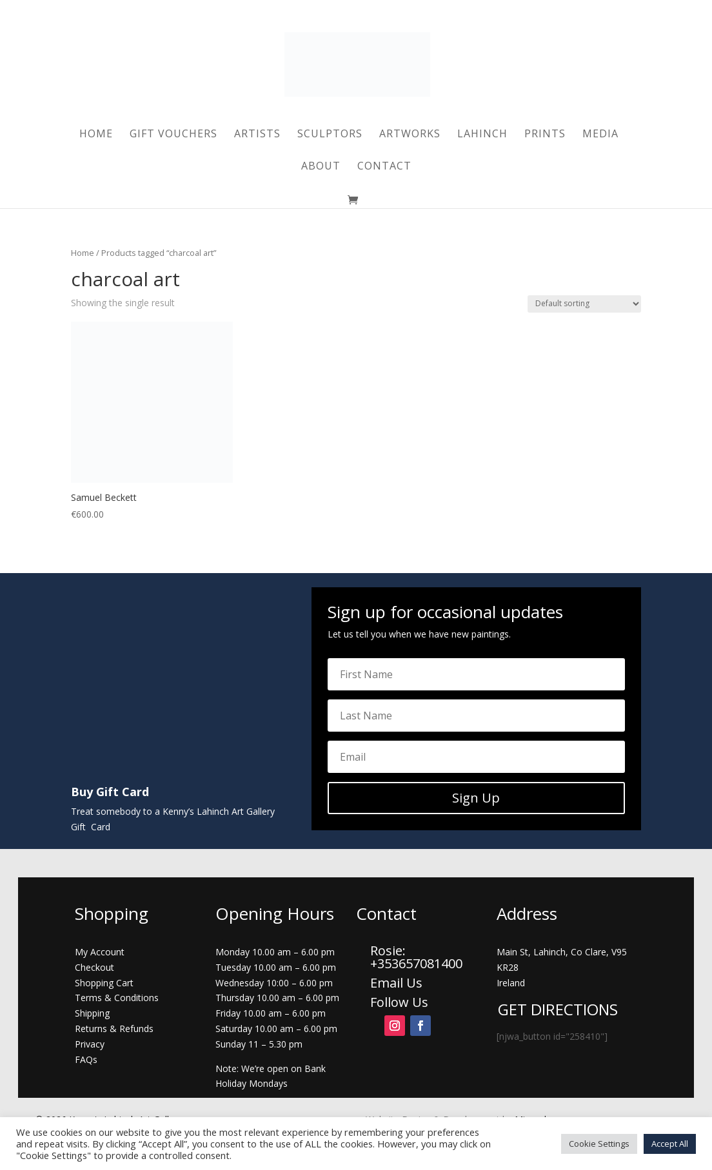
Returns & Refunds (114, 1028)
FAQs (86, 1059)
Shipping (92, 1013)
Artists (257, 135)
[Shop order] (584, 304)
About (321, 167)
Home (96, 135)
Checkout (94, 967)
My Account (99, 952)
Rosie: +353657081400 (418, 957)
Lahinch (482, 135)
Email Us (396, 982)
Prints (545, 135)
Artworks (409, 135)
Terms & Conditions (117, 997)
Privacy (89, 1044)
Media (600, 135)
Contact (384, 167)
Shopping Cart (104, 983)
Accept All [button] (669, 1143)
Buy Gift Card (110, 791)
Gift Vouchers (173, 135)
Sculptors (329, 135)
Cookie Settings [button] (599, 1143)
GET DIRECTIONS (558, 1009)
